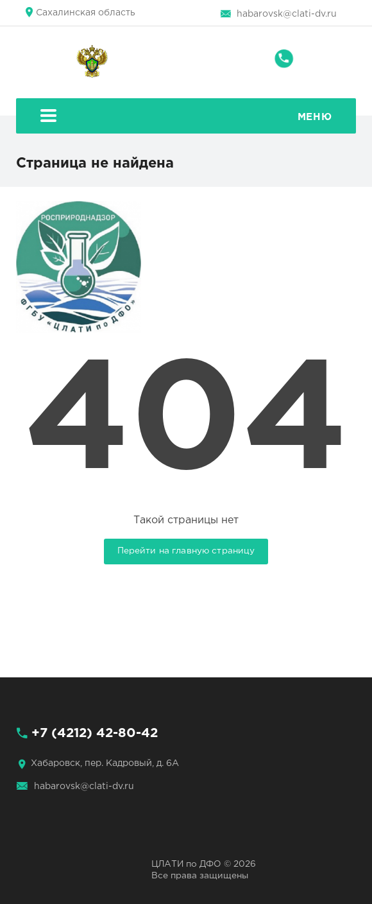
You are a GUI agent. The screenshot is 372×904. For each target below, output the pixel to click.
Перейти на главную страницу (186, 551)
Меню (186, 117)
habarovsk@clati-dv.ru (287, 14)
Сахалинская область (85, 13)
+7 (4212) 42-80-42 (94, 733)
